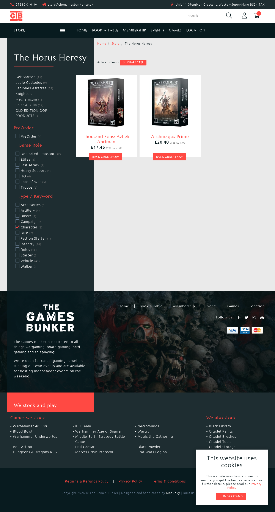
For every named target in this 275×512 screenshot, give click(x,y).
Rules (26, 249)
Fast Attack (30, 165)
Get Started (29, 77)
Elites (25, 159)
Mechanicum (30, 99)
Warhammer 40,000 (30, 426)
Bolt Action (22, 447)
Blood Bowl (22, 431)
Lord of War (31, 182)
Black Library (220, 426)
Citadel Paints (221, 431)
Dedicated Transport (38, 154)
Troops (27, 187)
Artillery (28, 210)
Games (175, 30)
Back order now (105, 157)
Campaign (29, 221)
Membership (134, 30)
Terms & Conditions (169, 481)
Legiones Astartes (34, 88)
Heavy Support (34, 170)
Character (133, 62)
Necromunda (148, 426)
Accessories (31, 205)
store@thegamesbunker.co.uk (70, 4)
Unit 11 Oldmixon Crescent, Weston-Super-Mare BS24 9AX (220, 4)
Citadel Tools (220, 442)
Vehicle (28, 261)
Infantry (28, 244)
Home (81, 30)
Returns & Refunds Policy (86, 481)
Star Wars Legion (152, 452)
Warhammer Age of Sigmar (98, 431)
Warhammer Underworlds (35, 436)
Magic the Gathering (155, 436)
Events (157, 30)
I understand (231, 496)
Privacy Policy (130, 481)
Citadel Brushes (222, 436)
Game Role (28, 145)
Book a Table (105, 30)
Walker (27, 266)
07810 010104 (27, 4)
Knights (25, 94)
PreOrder (29, 136)
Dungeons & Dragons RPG (35, 452)
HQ (23, 176)
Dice (24, 233)
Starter (27, 255)
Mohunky (173, 493)
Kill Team (83, 426)
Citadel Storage (222, 447)
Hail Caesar (85, 447)
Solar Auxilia (30, 105)
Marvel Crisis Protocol (94, 452)
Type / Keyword (33, 196)
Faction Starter (33, 238)
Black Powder (149, 447)
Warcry (144, 431)
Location (195, 30)
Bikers (26, 216)
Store (116, 43)
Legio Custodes (31, 82)
